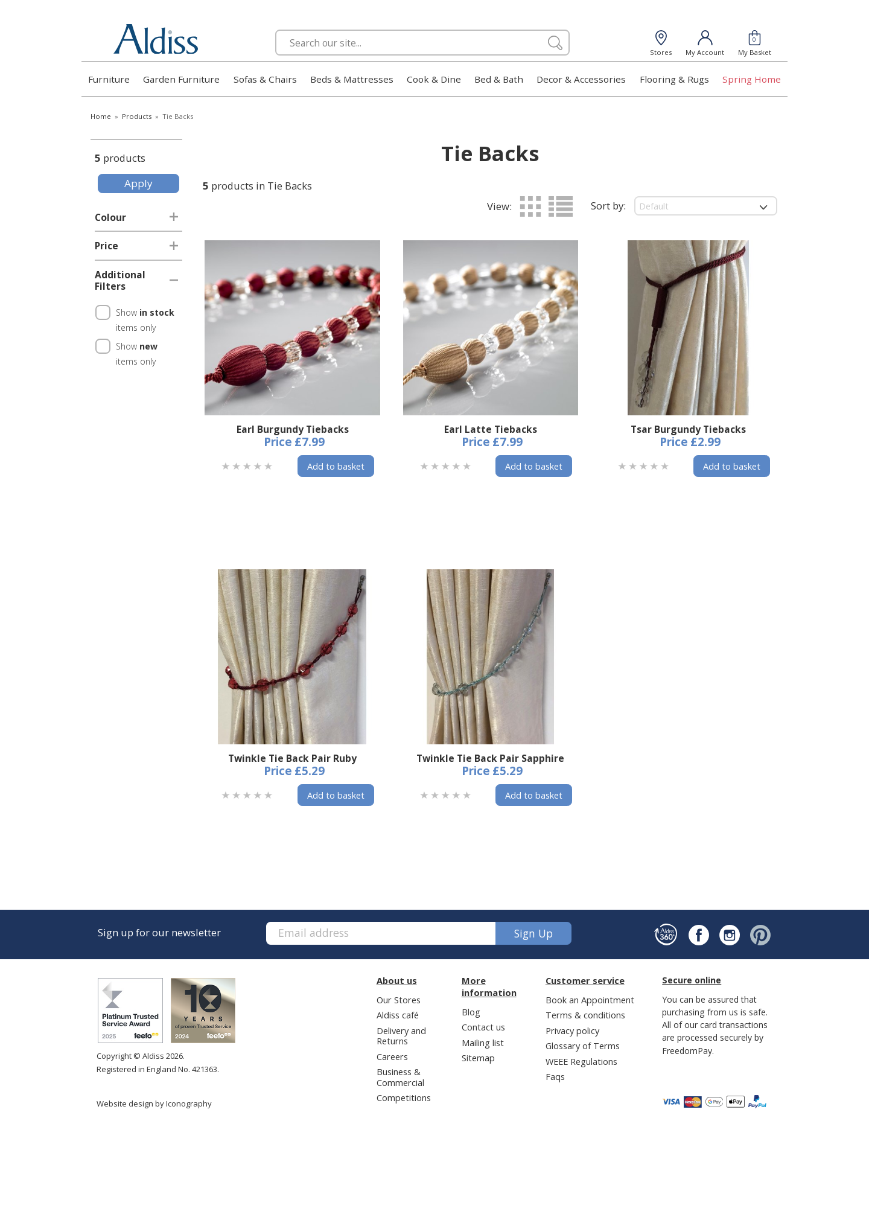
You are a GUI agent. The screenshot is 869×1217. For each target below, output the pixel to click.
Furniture (109, 79)
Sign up (533, 933)
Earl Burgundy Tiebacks (293, 429)
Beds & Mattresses (351, 79)
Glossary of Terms (583, 1046)
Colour (110, 217)
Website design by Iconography (154, 1103)
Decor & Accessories (581, 79)
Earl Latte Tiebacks (490, 429)
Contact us (483, 1027)
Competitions (404, 1097)
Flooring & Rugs (674, 79)
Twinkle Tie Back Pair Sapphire (490, 758)
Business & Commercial (400, 1076)
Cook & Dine (434, 79)
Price (106, 245)
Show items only (145, 320)
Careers (392, 1056)
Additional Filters (120, 280)
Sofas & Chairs (265, 79)
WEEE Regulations (581, 1061)
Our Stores (399, 1000)
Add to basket (335, 466)
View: (499, 206)
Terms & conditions (585, 1015)
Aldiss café (398, 1015)
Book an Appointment (590, 1000)
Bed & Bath (498, 79)
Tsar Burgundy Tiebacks (688, 429)
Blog (471, 1012)
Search (275, 29)
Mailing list (483, 1043)
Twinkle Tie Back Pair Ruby (292, 758)
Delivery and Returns (401, 1035)
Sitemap (478, 1058)
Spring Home (751, 79)
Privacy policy (572, 1030)
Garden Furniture (181, 79)
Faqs (555, 1076)
